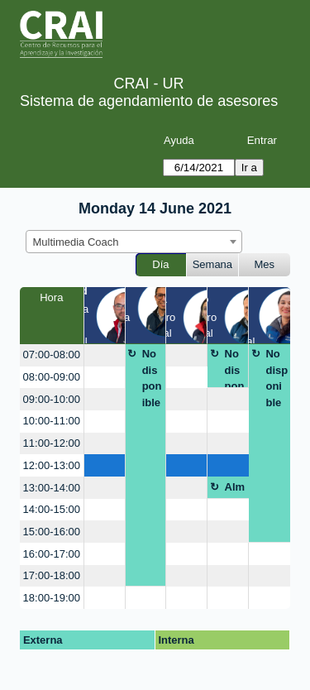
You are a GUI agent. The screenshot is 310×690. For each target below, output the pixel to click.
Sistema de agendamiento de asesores (149, 101)
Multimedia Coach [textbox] (76, 242)
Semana (212, 264)
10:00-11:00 (51, 420)
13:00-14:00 (51, 488)
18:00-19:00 (51, 598)
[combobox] (134, 241)
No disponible (152, 378)
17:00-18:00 (51, 575)
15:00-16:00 (51, 531)
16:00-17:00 (51, 554)
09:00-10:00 (51, 399)
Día (160, 264)
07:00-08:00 (51, 354)
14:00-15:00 (51, 509)
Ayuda (179, 140)
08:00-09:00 (51, 377)
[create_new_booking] (104, 355)
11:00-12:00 (51, 443)
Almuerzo (236, 490)
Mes (265, 264)
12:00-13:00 (51, 465)
